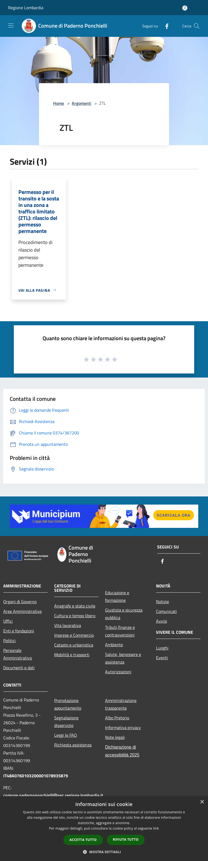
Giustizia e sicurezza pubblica (123, 614)
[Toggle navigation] (11, 25)
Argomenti (81, 103)
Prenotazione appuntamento (67, 704)
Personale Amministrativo (17, 654)
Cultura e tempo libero (74, 615)
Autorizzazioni (118, 671)
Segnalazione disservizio (66, 721)
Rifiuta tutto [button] (126, 839)
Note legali (115, 737)
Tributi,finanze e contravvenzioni (120, 631)
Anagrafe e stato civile (74, 606)
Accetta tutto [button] (83, 839)
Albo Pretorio (117, 717)
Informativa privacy (123, 727)
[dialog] (104, 828)
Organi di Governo (20, 601)
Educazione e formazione (117, 596)
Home (58, 103)
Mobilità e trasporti (71, 654)
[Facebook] (164, 26)
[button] (104, 851)
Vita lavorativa (67, 625)
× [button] (202, 802)
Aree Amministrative (22, 611)
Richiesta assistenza (73, 745)
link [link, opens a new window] (156, 828)
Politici (9, 640)
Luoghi (162, 648)
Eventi (162, 657)
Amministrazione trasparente (120, 704)
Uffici (8, 621)
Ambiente (114, 644)
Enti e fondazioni (18, 631)
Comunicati (166, 611)
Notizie (162, 601)
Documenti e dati (19, 667)
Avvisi (161, 621)
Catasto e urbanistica (73, 645)
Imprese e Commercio (74, 635)
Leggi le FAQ (65, 735)
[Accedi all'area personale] (184, 8)
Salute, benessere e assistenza (123, 658)
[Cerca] (196, 26)
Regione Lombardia (25, 7)
